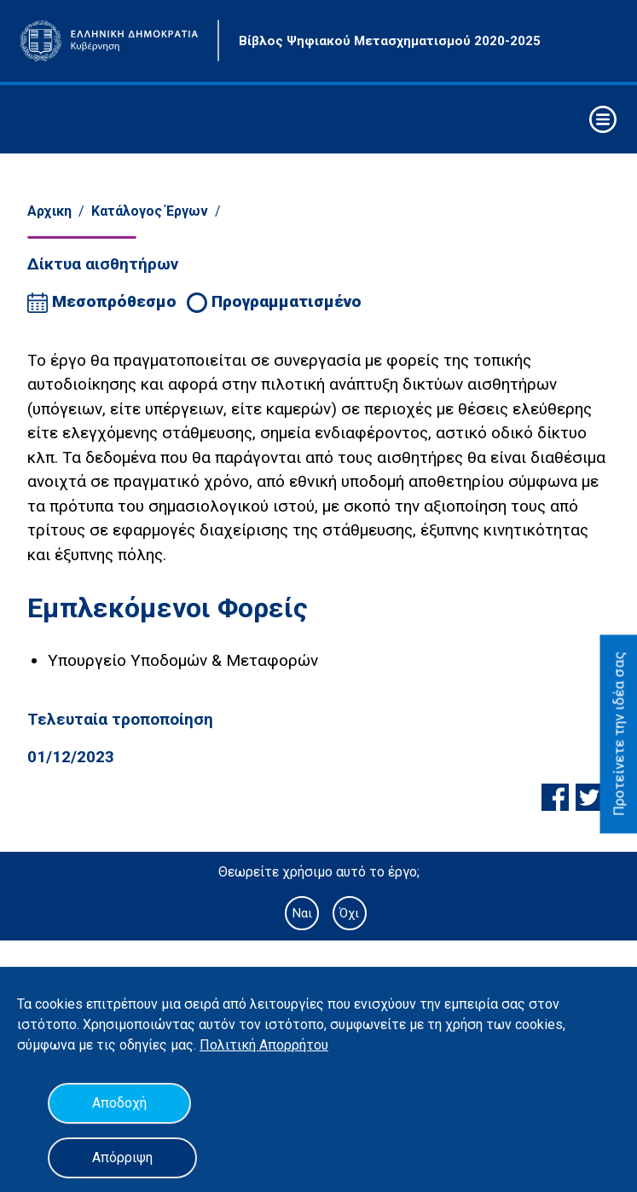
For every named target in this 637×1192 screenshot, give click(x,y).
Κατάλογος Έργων (149, 211)
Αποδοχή (119, 1103)
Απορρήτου (293, 1045)
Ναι (302, 913)
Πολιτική (229, 1045)
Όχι (349, 913)
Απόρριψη (122, 1157)
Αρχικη (49, 211)
